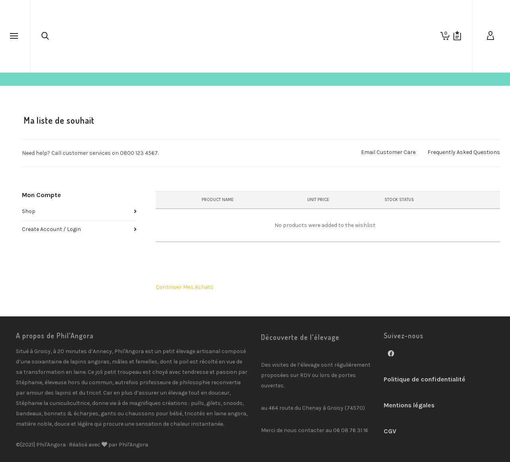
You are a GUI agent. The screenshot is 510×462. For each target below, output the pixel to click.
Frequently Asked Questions (464, 152)
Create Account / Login (51, 229)
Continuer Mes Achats (185, 287)
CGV (390, 431)
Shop (28, 211)
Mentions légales (409, 405)
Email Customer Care (388, 152)
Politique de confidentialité (424, 379)
